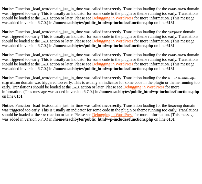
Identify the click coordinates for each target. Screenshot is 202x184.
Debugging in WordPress (112, 18)
